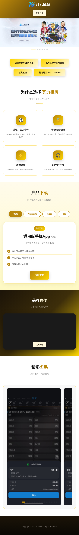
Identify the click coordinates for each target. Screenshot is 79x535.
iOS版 (15, 214)
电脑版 (49, 214)
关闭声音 (39, 345)
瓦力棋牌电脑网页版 (24, 63)
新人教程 (22, 72)
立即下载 (39, 275)
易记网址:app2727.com (50, 72)
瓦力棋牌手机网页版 (55, 63)
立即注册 (39, 13)
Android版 (32, 214)
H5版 (64, 214)
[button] (23, 502)
